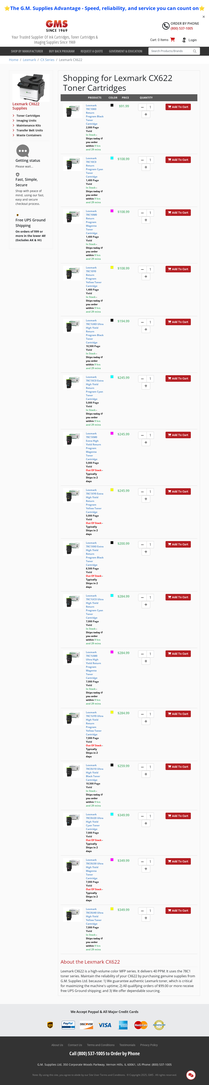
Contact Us (75, 1045)
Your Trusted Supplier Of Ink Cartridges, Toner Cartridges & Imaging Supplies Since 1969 (55, 39)
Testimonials (127, 1045)
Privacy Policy (149, 1045)
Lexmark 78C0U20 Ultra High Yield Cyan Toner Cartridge (94, 822)
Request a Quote (92, 51)
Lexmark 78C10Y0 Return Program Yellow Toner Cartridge (93, 277)
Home (13, 60)
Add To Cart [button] (178, 107)
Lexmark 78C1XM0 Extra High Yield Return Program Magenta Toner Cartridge (93, 446)
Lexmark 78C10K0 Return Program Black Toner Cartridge (94, 114)
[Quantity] (150, 107)
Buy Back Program (61, 51)
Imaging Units (26, 120)
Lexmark (29, 60)
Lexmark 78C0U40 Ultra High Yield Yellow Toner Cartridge (94, 916)
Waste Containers (28, 135)
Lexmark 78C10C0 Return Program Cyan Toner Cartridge (94, 167)
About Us (57, 1045)
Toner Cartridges (28, 116)
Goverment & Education (125, 51)
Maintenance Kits (28, 125)
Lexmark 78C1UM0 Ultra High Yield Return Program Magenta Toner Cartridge (93, 665)
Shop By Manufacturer (27, 51)
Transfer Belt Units (29, 130)
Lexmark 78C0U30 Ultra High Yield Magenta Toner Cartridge (94, 869)
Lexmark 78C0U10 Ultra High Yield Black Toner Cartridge (94, 772)
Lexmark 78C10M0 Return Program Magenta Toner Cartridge (91, 222)
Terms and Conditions (101, 1045)
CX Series (47, 60)
